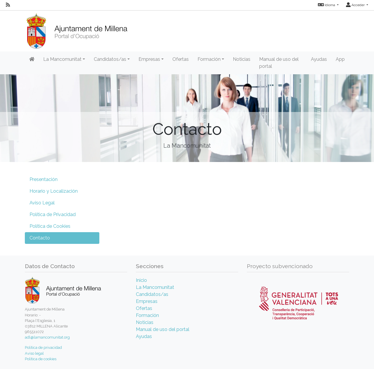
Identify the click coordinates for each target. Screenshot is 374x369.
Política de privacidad (43, 347)
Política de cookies (40, 359)
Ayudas (319, 59)
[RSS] (8, 5)
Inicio (141, 280)
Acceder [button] (356, 5)
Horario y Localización (54, 191)
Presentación (44, 179)
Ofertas (180, 59)
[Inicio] (77, 29)
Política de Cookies (50, 226)
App (340, 59)
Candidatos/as (152, 294)
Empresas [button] (149, 59)
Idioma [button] (327, 5)
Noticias (241, 59)
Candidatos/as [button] (110, 59)
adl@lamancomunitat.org (47, 337)
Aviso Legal (42, 203)
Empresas (146, 301)
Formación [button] (209, 59)
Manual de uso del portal (279, 62)
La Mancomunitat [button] (62, 59)
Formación (147, 315)
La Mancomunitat (155, 287)
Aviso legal (34, 353)
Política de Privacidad (53, 214)
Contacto (40, 238)
